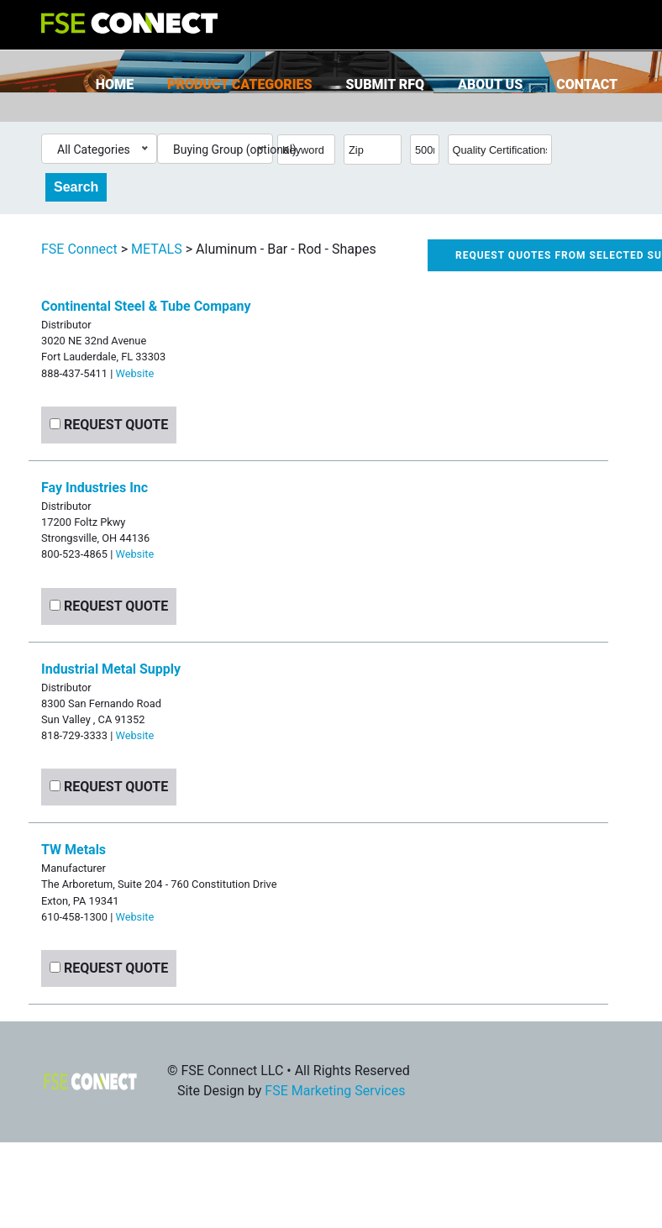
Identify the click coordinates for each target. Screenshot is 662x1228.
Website (134, 373)
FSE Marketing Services (335, 1091)
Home (115, 84)
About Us (490, 84)
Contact (586, 84)
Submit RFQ (385, 84)
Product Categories (239, 84)
